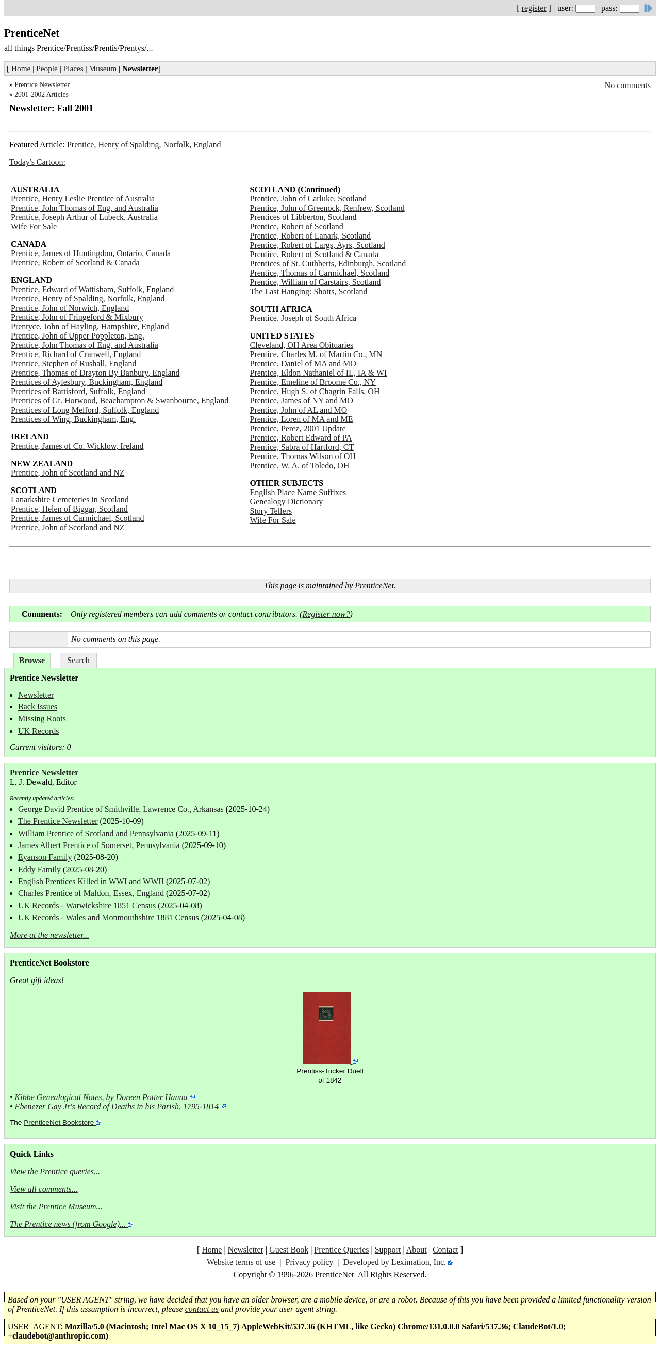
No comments (628, 85)
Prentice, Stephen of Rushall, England (74, 363)
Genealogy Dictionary (286, 501)
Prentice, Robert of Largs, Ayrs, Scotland (317, 245)
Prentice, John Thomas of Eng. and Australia (84, 208)
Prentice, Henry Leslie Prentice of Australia (83, 198)
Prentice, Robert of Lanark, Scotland (310, 235)
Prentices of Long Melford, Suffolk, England (85, 409)
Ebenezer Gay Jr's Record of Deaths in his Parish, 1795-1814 (117, 1106)
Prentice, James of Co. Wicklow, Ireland (77, 446)
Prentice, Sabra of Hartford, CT (302, 447)
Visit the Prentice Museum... (56, 1206)
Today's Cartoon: (37, 162)
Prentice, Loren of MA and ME (301, 419)
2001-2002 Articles (41, 94)
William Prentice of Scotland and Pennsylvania (96, 833)
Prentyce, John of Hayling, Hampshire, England (90, 326)
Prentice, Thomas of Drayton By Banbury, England (95, 372)
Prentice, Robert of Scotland (296, 226)
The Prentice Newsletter (58, 821)
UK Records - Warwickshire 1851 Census (87, 905)
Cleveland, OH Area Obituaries (302, 345)
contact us (202, 1309)
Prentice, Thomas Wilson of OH (303, 456)
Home (20, 68)
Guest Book (288, 1249)
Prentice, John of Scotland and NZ (67, 472)
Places (73, 68)
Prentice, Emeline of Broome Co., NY (313, 382)
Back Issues (37, 706)
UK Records (38, 730)
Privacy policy (309, 1262)
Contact (445, 1249)
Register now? (326, 614)
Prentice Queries (341, 1249)
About (416, 1249)
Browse (32, 660)
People (47, 68)
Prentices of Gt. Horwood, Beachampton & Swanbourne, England (119, 400)
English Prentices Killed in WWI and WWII (91, 881)
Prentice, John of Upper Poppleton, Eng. (77, 335)
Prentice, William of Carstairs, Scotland (315, 282)
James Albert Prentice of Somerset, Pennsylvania (99, 845)
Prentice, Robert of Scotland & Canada (75, 262)
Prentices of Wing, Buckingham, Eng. (73, 419)
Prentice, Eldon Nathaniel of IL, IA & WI (318, 372)
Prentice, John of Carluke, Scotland (308, 198)
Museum (103, 68)
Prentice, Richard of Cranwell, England (76, 354)
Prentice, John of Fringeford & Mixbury (77, 317)
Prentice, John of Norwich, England (70, 307)
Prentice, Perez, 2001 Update (298, 428)
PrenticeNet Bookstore (59, 1122)
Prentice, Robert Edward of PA (301, 437)
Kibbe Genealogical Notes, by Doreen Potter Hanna (101, 1097)
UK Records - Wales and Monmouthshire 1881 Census (108, 917)
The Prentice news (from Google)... (68, 1224)
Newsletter (36, 694)
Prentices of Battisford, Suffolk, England (78, 391)
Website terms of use (241, 1262)
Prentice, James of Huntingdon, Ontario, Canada (91, 253)
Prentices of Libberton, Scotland (303, 217)
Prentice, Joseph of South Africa (303, 318)
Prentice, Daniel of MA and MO (303, 363)
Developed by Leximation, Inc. (395, 1262)
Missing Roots (42, 718)
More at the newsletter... (49, 935)
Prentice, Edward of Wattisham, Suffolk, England (92, 289)
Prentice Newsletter (42, 85)
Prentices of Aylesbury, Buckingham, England (86, 382)
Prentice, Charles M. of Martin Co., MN (316, 354)
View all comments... (44, 1189)
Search (78, 660)
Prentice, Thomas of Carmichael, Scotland (320, 272)
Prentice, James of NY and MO (301, 400)
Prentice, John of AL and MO (299, 409)
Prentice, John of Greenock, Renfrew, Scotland (327, 208)
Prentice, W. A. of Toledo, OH (300, 465)
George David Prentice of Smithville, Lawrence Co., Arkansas (121, 809)
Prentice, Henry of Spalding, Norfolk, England (144, 144)
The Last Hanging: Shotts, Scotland (309, 291)
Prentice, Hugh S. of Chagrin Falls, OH (315, 391)
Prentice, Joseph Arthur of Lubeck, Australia (84, 217)
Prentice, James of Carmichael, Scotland (77, 518)
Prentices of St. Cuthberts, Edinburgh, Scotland (328, 263)
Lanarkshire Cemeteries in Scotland (70, 499)
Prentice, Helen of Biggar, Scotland (69, 508)
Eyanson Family (45, 857)
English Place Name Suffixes (298, 492)
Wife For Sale (34, 226)
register (534, 8)
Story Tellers (271, 510)
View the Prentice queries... (55, 1171)
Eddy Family (39, 869)
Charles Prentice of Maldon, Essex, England (91, 893)
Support (388, 1249)
